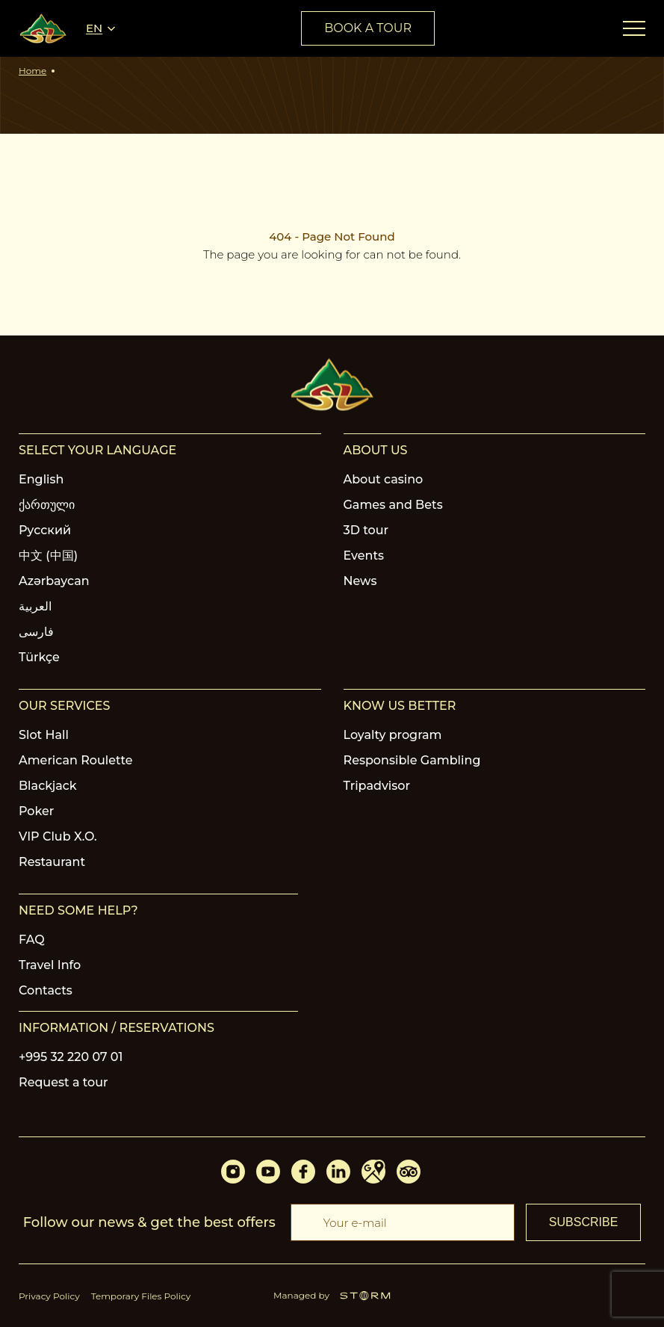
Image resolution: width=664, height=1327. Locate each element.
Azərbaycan (54, 581)
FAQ (32, 939)
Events (364, 555)
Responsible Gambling (412, 760)
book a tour (368, 28)
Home (32, 70)
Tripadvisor (377, 786)
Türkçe (39, 657)
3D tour (366, 530)
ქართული (47, 505)
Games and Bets (393, 505)
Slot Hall (44, 735)
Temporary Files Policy (141, 1296)
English (41, 479)
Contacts (45, 990)
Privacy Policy (49, 1296)
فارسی (36, 632)
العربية (35, 606)
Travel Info (50, 965)
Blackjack (48, 786)
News (360, 581)
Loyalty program (393, 735)
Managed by (332, 1295)
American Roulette (76, 760)
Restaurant (52, 862)
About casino (383, 479)
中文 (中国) (48, 555)
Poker (36, 811)
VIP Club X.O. (58, 836)
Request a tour (63, 1082)
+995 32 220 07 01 (70, 1057)
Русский (45, 530)
